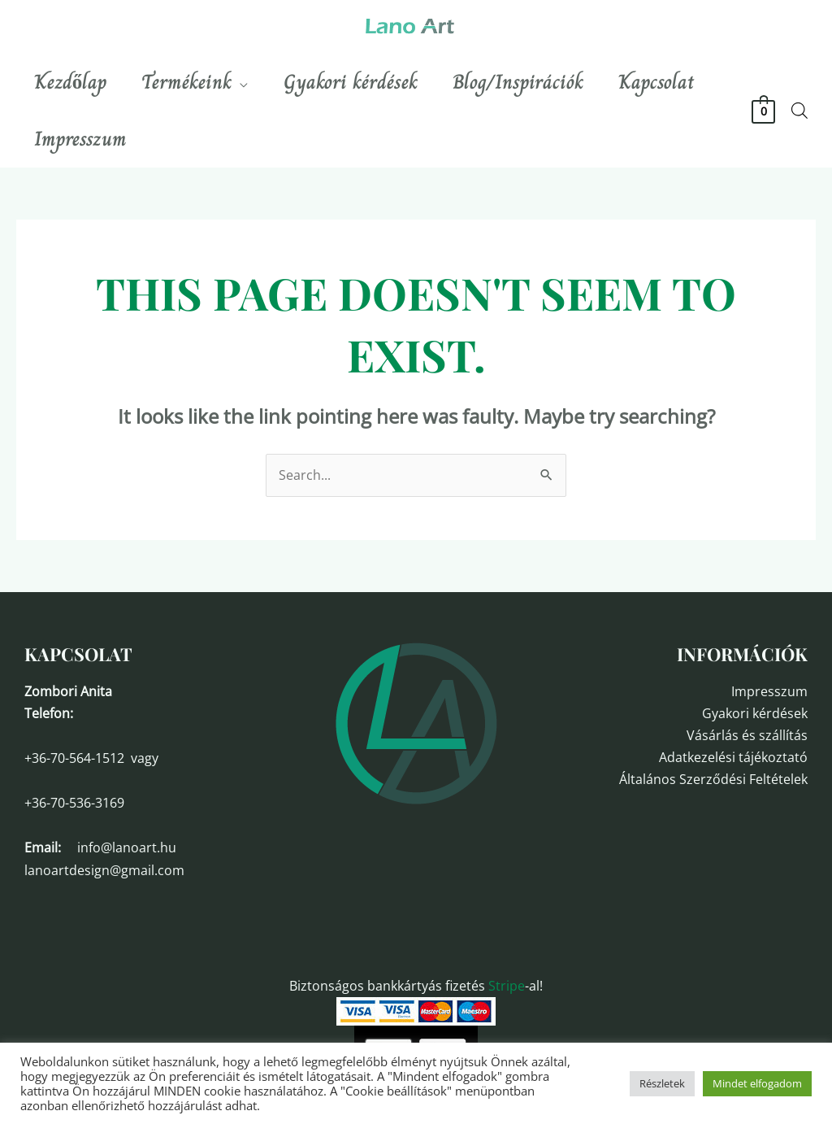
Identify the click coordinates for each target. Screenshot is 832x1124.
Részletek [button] (662, 1083)
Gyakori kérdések (755, 713)
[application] (248, 82)
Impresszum (769, 691)
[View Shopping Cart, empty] (763, 111)
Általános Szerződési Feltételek (713, 779)
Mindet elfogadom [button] (757, 1083)
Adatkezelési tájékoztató (733, 757)
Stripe (506, 986)
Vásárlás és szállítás (747, 735)
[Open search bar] (799, 110)
